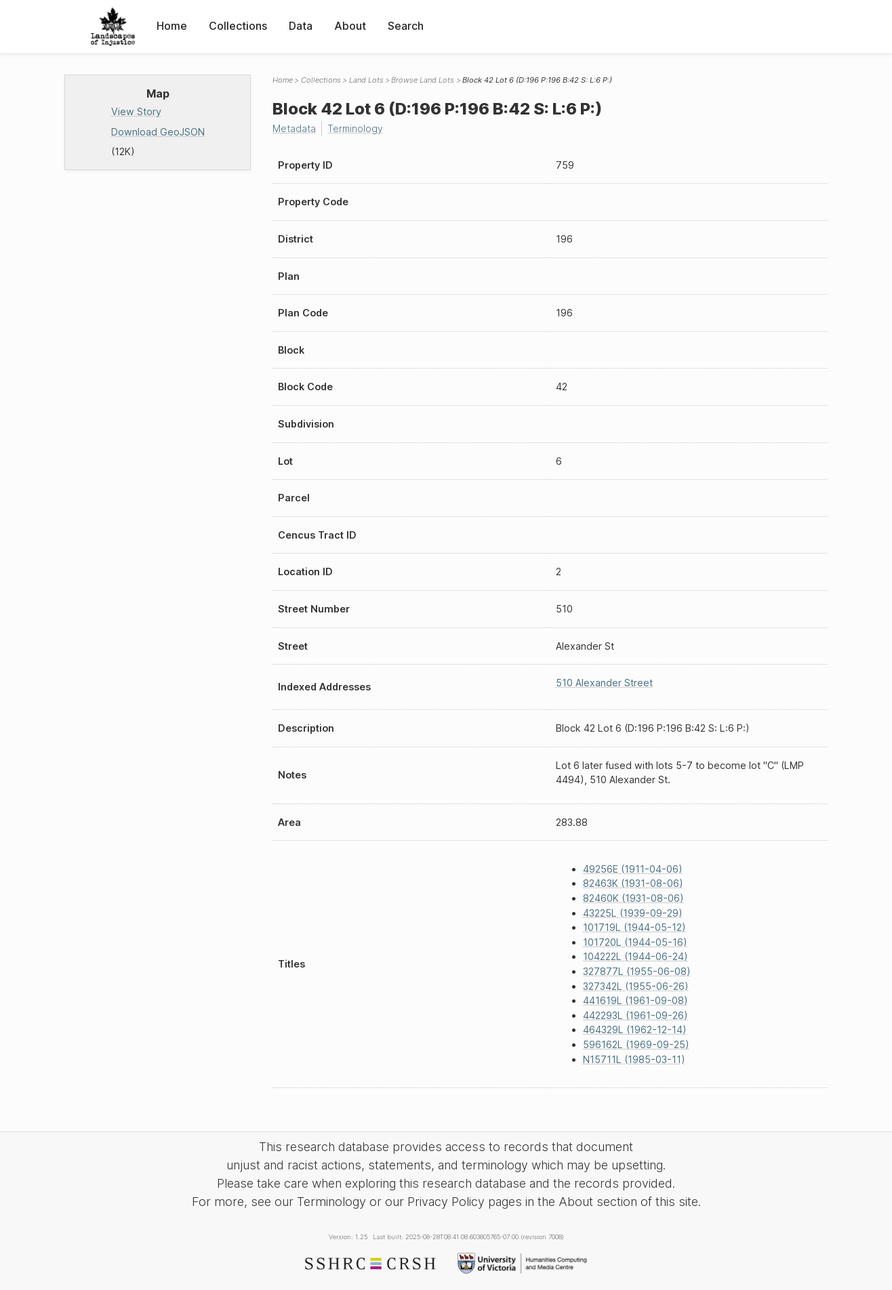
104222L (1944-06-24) (635, 956)
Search (406, 26)
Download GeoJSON (158, 132)
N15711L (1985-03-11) (634, 1058)
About (350, 26)
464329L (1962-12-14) (635, 1029)
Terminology (357, 128)
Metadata (294, 128)
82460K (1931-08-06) (633, 898)
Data (300, 26)
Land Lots (366, 80)
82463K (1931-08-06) (633, 883)
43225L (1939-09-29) (633, 912)
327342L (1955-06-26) (636, 985)
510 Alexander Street (604, 682)
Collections (238, 26)
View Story (136, 111)
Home (172, 26)
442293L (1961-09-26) (635, 1014)
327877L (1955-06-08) (637, 971)
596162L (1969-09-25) (636, 1044)
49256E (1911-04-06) (633, 868)
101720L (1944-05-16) (635, 941)
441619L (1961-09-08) (635, 1000)
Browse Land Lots (422, 80)
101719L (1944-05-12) (634, 927)
